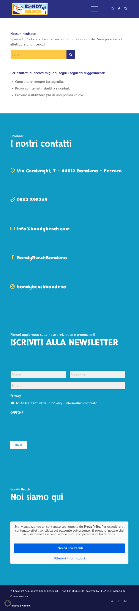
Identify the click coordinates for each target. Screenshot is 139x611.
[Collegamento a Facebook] (119, 9)
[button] (8, 603)
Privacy (17, 396)
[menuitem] (92, 8)
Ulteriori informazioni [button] (69, 558)
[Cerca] (42, 54)
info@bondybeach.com (43, 229)
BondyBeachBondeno (42, 258)
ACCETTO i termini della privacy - (56, 403)
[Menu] (92, 8)
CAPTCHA (16, 413)
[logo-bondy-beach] (57, 8)
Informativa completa (81, 403)
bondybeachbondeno (41, 287)
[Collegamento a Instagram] (125, 9)
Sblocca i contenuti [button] (69, 548)
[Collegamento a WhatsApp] (112, 9)
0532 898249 (32, 200)
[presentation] (43, 425)
